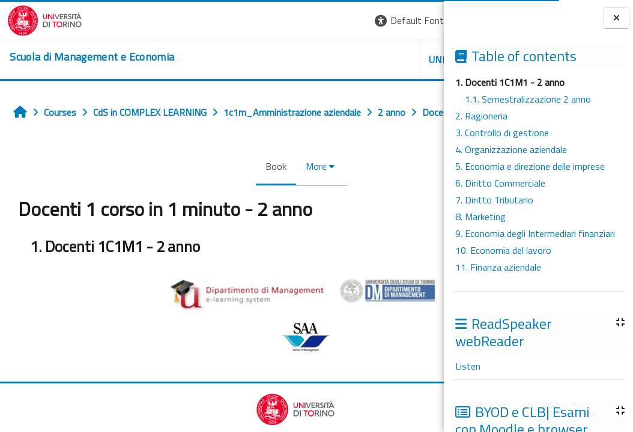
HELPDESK (371, 59)
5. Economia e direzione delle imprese (530, 166)
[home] (84, 57)
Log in (422, 20)
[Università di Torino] (37, 19)
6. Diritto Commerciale (500, 183)
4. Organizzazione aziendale (511, 149)
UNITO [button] (303, 59)
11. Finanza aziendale (498, 267)
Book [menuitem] (202, 192)
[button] (274, 20)
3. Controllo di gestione (502, 132)
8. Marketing (480, 216)
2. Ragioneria (481, 116)
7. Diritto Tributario (494, 200)
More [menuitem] (242, 192)
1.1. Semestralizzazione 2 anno (528, 99)
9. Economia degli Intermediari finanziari (535, 233)
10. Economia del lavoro (503, 250)
